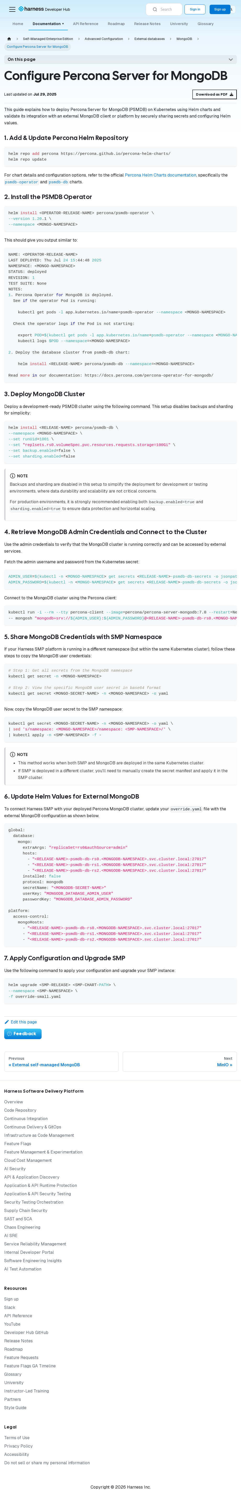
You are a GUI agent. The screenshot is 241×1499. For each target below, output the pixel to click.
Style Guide (15, 1407)
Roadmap (116, 23)
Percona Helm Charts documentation (160, 175)
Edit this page (20, 1022)
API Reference (85, 23)
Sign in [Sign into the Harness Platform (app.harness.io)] (195, 9)
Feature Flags (17, 1143)
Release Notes (147, 23)
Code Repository (20, 1110)
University (179, 23)
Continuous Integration (26, 1118)
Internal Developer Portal (29, 1252)
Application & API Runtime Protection (40, 1185)
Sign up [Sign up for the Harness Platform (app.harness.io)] (220, 9)
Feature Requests (21, 1357)
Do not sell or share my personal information (47, 1463)
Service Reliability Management (35, 1244)
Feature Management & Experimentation (43, 1152)
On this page (22, 59)
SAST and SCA (18, 1219)
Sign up (11, 1299)
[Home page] (9, 39)
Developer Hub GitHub (26, 1332)
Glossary (206, 23)
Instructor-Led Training (26, 1391)
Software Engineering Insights (33, 1260)
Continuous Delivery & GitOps (32, 1127)
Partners (12, 1399)
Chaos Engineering (22, 1227)
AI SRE (11, 1235)
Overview (13, 1102)
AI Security (15, 1169)
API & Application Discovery (31, 1177)
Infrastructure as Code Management (39, 1135)
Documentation (48, 23)
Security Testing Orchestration (33, 1202)
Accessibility (16, 1454)
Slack (9, 1307)
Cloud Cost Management (28, 1160)
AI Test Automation (22, 1269)
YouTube (12, 1324)
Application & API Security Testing (37, 1194)
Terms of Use (17, 1438)
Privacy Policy (18, 1446)
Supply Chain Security (25, 1210)
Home (18, 23)
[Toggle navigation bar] (12, 9)
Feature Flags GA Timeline (30, 1366)
